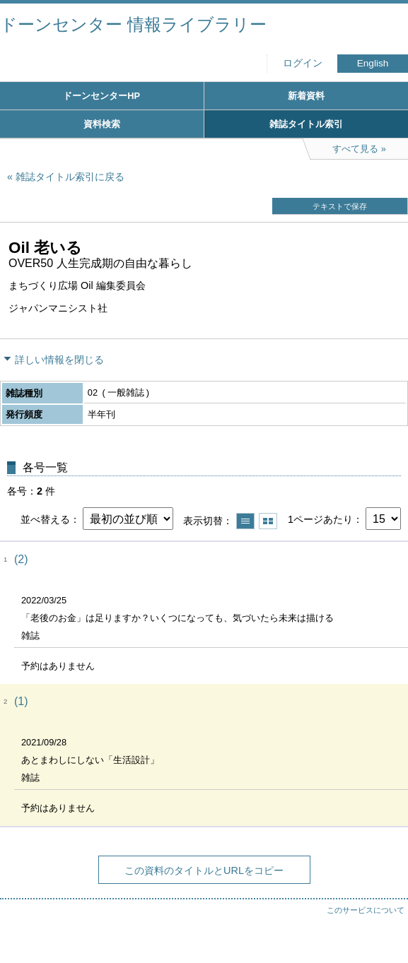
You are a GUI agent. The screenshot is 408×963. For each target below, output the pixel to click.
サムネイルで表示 (268, 521)
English (373, 63)
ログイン (302, 63)
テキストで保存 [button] (340, 206)
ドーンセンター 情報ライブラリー (133, 24)
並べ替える (45, 519)
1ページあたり (320, 519)
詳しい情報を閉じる (59, 359)
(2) (21, 559)
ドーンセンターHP (101, 95)
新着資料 (306, 95)
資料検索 (101, 124)
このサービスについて (365, 910)
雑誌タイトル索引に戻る (70, 176)
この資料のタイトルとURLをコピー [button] (204, 870)
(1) (21, 701)
